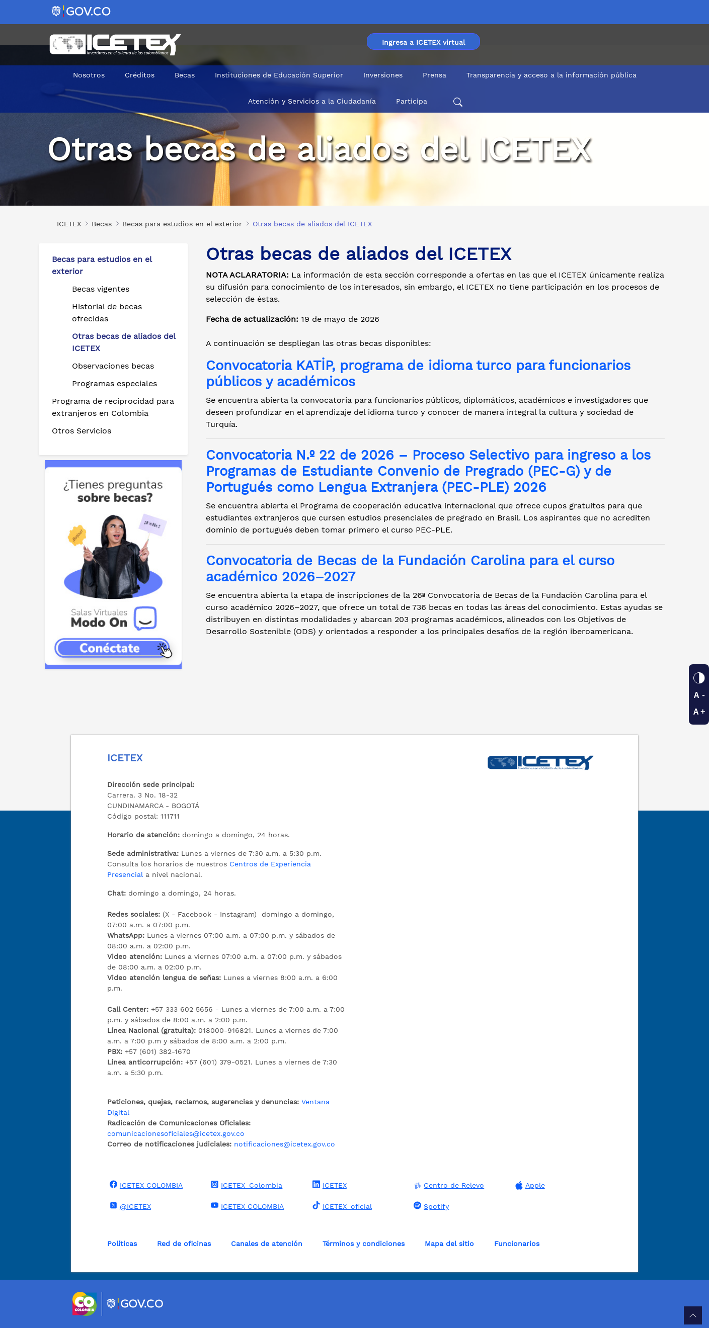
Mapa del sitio (449, 1244)
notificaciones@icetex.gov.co (284, 1144)
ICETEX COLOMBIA (145, 1184)
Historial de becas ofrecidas (107, 312)
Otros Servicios (81, 430)
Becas (185, 75)
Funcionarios (516, 1244)
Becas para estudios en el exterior (101, 265)
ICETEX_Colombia (245, 1184)
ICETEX (328, 1184)
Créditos (139, 75)
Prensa (434, 75)
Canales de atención (266, 1244)
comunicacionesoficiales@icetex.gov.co (176, 1133)
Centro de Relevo (447, 1185)
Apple (529, 1185)
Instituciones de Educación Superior (279, 75)
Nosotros (89, 75)
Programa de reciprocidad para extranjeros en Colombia (113, 407)
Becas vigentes (100, 289)
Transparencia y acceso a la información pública (551, 75)
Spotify (430, 1205)
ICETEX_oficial (341, 1205)
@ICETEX (129, 1205)
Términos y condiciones (364, 1244)
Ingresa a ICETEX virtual (423, 42)
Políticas (122, 1244)
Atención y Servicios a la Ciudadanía (312, 101)
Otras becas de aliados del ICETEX (123, 342)
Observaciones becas (113, 366)
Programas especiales (114, 383)
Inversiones (383, 75)
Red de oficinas (184, 1244)
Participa (411, 101)
